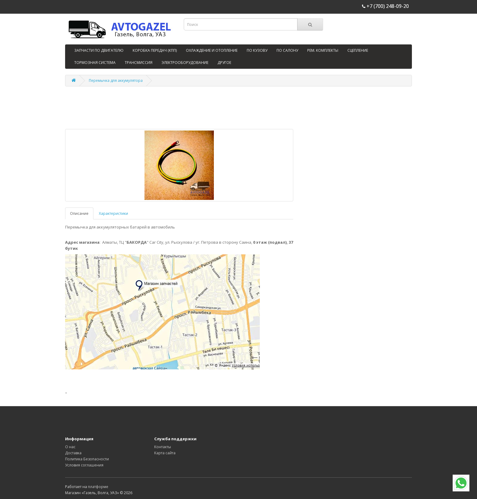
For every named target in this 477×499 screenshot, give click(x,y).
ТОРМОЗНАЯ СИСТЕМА (95, 62)
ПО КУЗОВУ (257, 50)
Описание (79, 213)
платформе (98, 486)
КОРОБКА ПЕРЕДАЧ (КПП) (155, 50)
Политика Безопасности (87, 459)
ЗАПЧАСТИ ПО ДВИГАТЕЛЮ (99, 50)
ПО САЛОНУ (287, 50)
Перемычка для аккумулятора (116, 80)
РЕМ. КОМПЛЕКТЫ (322, 50)
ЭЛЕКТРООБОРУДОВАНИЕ (185, 62)
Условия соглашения (84, 465)
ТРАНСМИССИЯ (138, 62)
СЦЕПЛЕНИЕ (357, 50)
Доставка (73, 452)
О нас (70, 446)
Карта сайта (165, 452)
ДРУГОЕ (224, 62)
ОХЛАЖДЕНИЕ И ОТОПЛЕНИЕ (212, 50)
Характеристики (113, 213)
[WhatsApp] (461, 483)
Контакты (162, 446)
